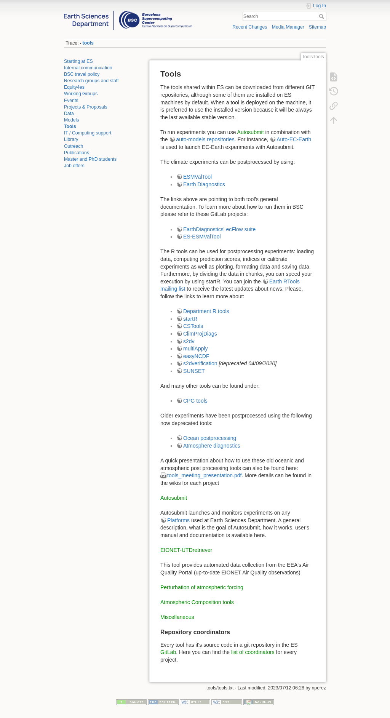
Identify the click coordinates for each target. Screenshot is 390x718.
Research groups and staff (91, 80)
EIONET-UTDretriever (186, 550)
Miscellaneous (177, 617)
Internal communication (88, 67)
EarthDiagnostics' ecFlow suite (219, 229)
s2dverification (200, 363)
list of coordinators (253, 652)
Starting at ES (78, 61)
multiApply (195, 348)
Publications (76, 152)
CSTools (193, 326)
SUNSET (194, 371)
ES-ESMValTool (202, 236)
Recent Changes (249, 27)
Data (69, 113)
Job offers (74, 165)
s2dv (189, 341)
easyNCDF (196, 356)
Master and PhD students (90, 159)
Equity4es (74, 87)
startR (190, 319)
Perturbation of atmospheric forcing (201, 587)
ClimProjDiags (200, 334)
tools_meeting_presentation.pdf (204, 475)
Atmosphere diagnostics (211, 446)
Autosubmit (250, 132)
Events (71, 100)
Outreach (73, 146)
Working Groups (81, 93)
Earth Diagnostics (204, 184)
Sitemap (317, 27)
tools (88, 43)
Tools (70, 126)
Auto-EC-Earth (294, 139)
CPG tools (195, 401)
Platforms (178, 520)
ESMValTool (197, 177)
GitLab (168, 652)
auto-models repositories (205, 139)
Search (322, 16)
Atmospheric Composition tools (197, 602)
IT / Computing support (87, 133)
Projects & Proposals (85, 107)
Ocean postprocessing (209, 438)
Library (71, 139)
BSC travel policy (81, 74)
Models (71, 120)
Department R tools (206, 311)
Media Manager (288, 27)
